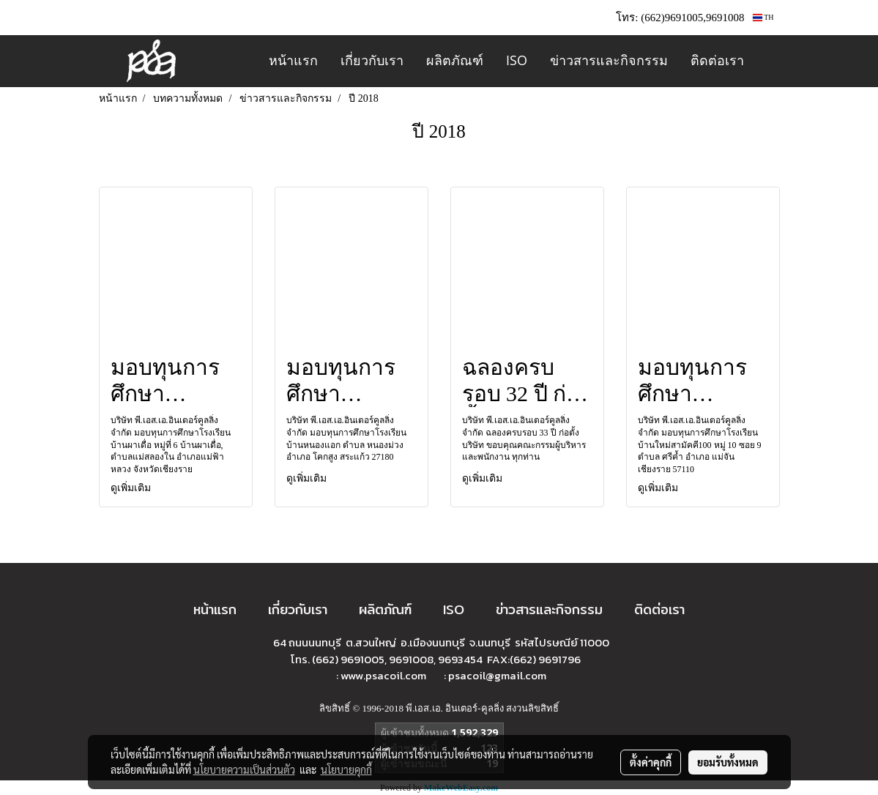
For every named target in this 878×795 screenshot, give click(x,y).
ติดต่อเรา (717, 60)
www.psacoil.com (384, 675)
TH (763, 17)
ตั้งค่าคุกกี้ (650, 762)
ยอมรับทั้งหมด (728, 762)
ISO (516, 60)
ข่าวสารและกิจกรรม (609, 60)
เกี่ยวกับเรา (372, 60)
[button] (768, 61)
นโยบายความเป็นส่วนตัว (244, 769)
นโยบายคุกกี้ (346, 769)
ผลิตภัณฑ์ (454, 60)
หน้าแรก (293, 60)
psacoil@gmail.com (497, 675)
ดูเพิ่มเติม (132, 487)
